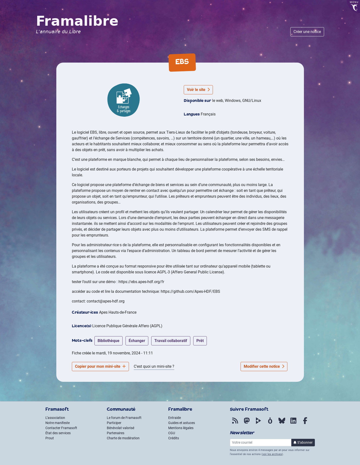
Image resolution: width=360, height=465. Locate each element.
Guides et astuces (181, 423)
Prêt (200, 340)
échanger (137, 340)
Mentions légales (180, 428)
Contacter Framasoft (61, 428)
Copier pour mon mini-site (100, 366)
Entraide (174, 418)
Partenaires (115, 433)
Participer (114, 423)
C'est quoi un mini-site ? (154, 366)
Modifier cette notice (264, 366)
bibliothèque (108, 340)
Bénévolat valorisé (120, 428)
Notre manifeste (57, 423)
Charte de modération (123, 438)
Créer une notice (307, 31)
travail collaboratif (170, 340)
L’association (55, 418)
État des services (58, 433)
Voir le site (198, 89)
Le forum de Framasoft (124, 418)
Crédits (173, 438)
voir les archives (272, 454)
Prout (49, 438)
